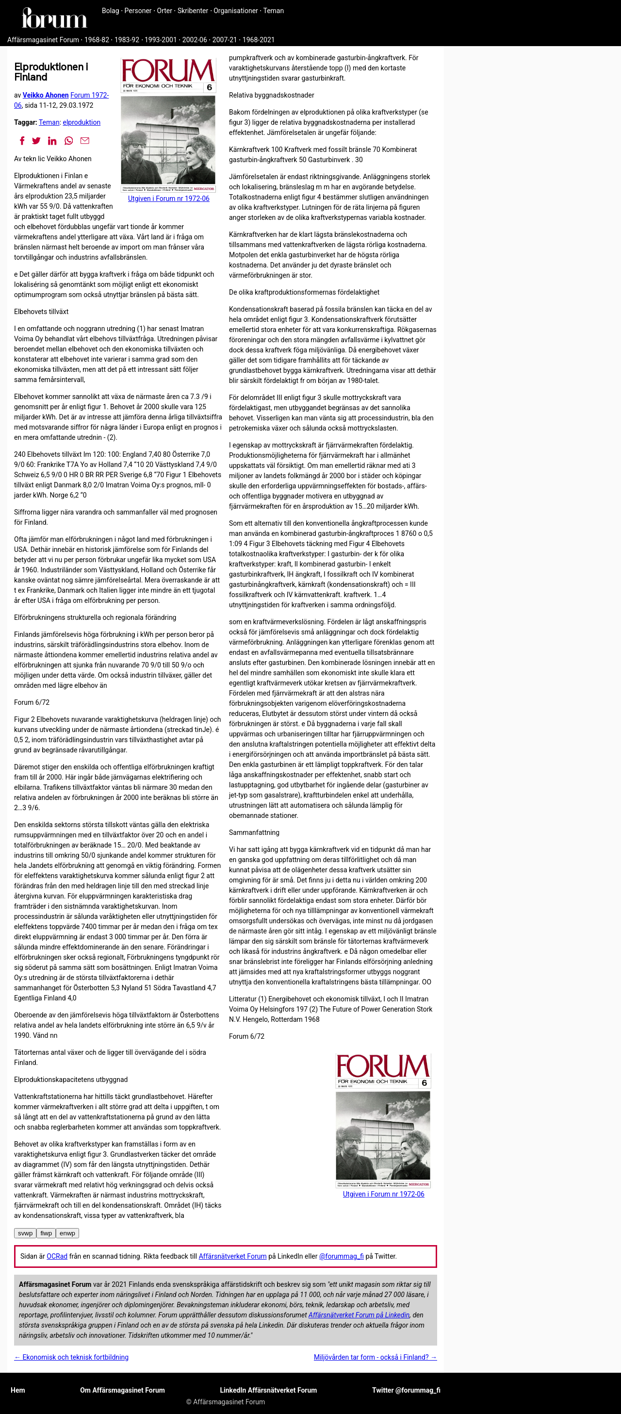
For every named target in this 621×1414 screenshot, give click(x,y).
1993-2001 (161, 40)
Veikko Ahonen (46, 95)
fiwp (46, 1233)
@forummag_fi (341, 1256)
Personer (138, 11)
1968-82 (96, 40)
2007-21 (224, 40)
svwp (25, 1233)
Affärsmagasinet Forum (43, 40)
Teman (273, 11)
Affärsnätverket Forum (233, 1256)
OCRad (57, 1256)
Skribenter (193, 11)
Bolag (110, 11)
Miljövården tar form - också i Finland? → (375, 1357)
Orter (164, 11)
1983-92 (126, 40)
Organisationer (235, 11)
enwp (67, 1233)
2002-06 (194, 40)
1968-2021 (259, 40)
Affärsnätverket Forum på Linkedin (359, 1315)
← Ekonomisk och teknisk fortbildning (71, 1357)
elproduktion (82, 122)
